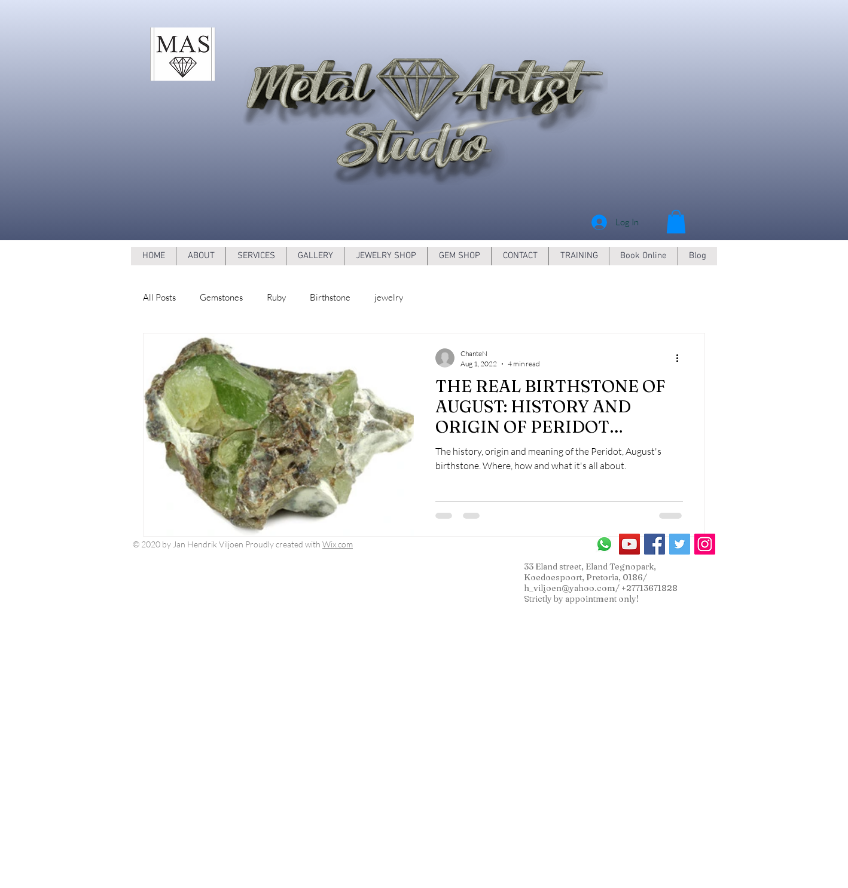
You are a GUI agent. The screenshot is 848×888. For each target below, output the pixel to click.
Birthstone (330, 297)
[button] (676, 221)
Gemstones (221, 297)
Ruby (276, 297)
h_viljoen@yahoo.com (569, 588)
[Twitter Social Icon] (679, 544)
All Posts (159, 297)
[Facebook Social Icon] (654, 544)
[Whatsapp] (604, 544)
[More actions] (681, 358)
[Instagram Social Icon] (704, 544)
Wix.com (337, 544)
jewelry (388, 297)
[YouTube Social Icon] (629, 544)
